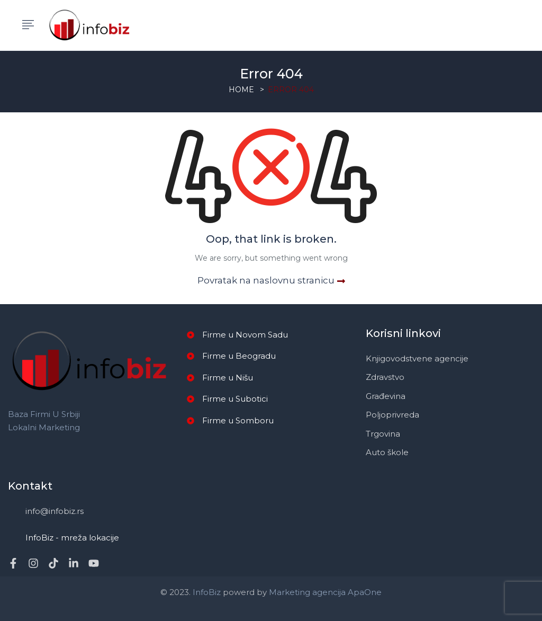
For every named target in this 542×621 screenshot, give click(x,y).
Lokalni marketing (44, 427)
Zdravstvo (385, 377)
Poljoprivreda (392, 415)
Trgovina (383, 434)
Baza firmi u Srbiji (44, 414)
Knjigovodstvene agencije (417, 358)
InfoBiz (206, 592)
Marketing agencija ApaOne (325, 592)
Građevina (385, 396)
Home (241, 89)
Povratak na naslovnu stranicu (271, 280)
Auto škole (387, 452)
